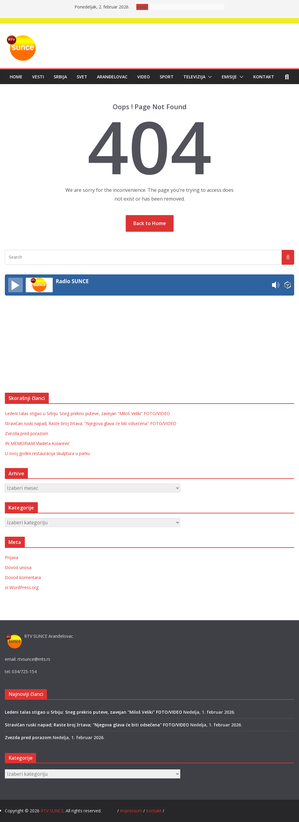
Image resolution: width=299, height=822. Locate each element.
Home (16, 77)
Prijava (11, 557)
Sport (167, 77)
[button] (208, 77)
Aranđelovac (112, 77)
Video (143, 77)
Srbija (60, 77)
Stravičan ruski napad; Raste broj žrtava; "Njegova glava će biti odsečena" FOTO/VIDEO (90, 423)
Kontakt (263, 77)
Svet (82, 77)
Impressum (131, 811)
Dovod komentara (23, 577)
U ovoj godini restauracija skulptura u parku (47, 453)
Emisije (229, 77)
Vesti (38, 77)
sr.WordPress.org (21, 587)
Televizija (194, 77)
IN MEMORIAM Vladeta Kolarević (37, 443)
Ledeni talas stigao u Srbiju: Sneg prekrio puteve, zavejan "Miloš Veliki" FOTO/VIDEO (87, 413)
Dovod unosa (18, 567)
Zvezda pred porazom (26, 433)
